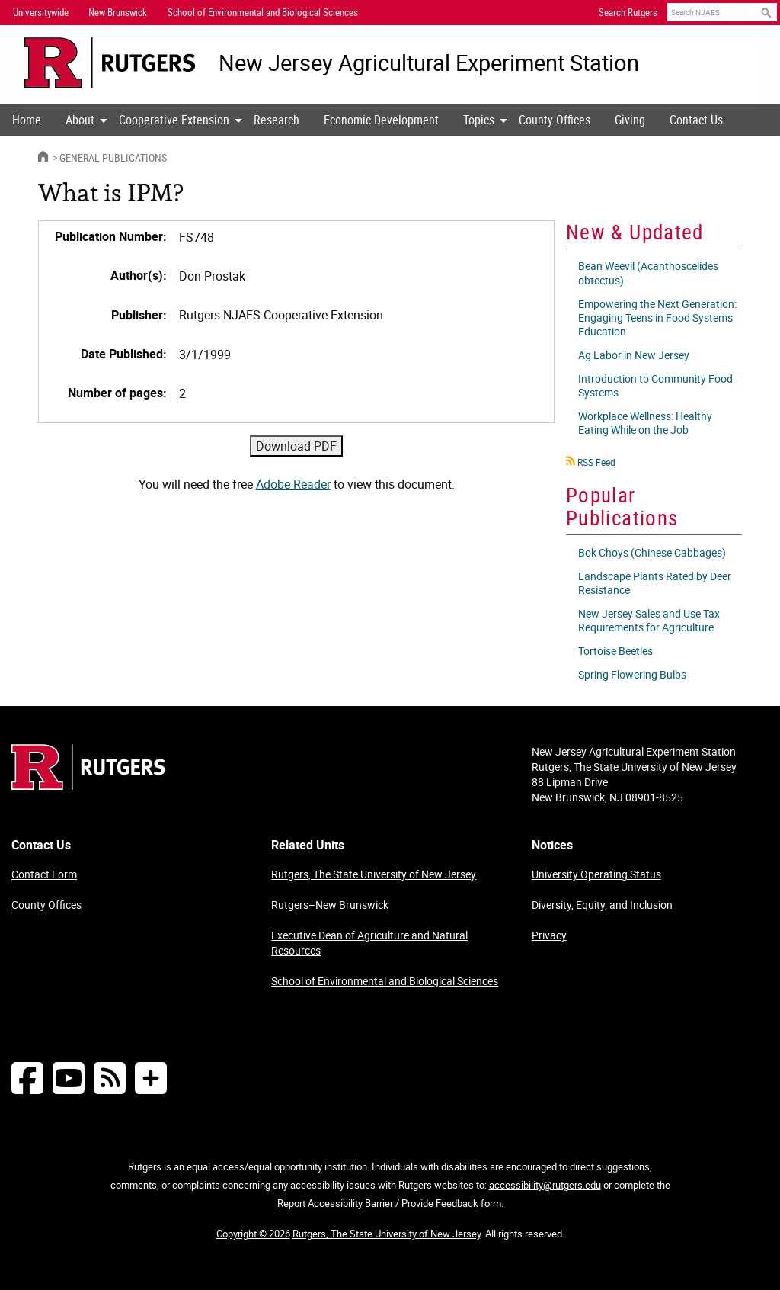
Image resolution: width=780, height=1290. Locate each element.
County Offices (554, 119)
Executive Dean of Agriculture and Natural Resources (369, 943)
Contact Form (44, 874)
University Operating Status (596, 874)
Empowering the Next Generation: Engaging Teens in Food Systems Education (657, 318)
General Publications (113, 157)
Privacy (549, 935)
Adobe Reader (293, 484)
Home (26, 119)
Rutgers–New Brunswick (329, 904)
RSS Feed (596, 462)
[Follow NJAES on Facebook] (27, 1077)
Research (276, 119)
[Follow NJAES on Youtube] (69, 1077)
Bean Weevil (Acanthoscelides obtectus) (648, 272)
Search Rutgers (628, 12)
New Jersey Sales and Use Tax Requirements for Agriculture (649, 620)
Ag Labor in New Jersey (633, 355)
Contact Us (696, 119)
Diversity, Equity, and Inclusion (602, 904)
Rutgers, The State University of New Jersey (373, 874)
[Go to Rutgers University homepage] (110, 63)
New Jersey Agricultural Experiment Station (429, 63)
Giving (630, 119)
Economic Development (381, 119)
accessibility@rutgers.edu (545, 1185)
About (80, 119)
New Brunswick (117, 12)
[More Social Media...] (151, 1077)
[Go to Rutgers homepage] (88, 785)
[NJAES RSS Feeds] (110, 1077)
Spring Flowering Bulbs (632, 674)
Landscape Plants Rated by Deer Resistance (654, 583)
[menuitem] (26, 120)
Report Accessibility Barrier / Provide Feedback (377, 1203)
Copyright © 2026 (253, 1233)
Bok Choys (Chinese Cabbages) (652, 552)
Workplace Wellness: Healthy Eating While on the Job (645, 423)
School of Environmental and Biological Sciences (384, 981)
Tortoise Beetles (615, 650)
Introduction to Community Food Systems (655, 385)
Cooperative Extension (174, 119)
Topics (478, 119)
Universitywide (41, 12)
